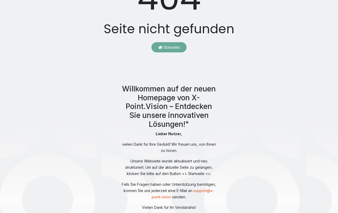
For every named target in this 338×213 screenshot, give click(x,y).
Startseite (169, 47)
